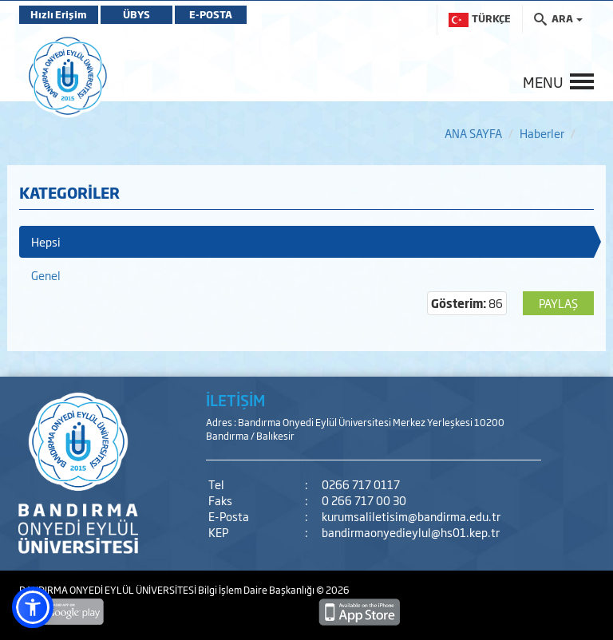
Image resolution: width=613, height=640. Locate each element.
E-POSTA (210, 14)
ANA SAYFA (473, 132)
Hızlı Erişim (58, 14)
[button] (32, 607)
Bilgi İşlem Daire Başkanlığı (257, 590)
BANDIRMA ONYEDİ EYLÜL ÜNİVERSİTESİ (108, 590)
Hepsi (46, 241)
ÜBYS (136, 14)
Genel (46, 275)
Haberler (542, 132)
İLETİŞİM (235, 399)
